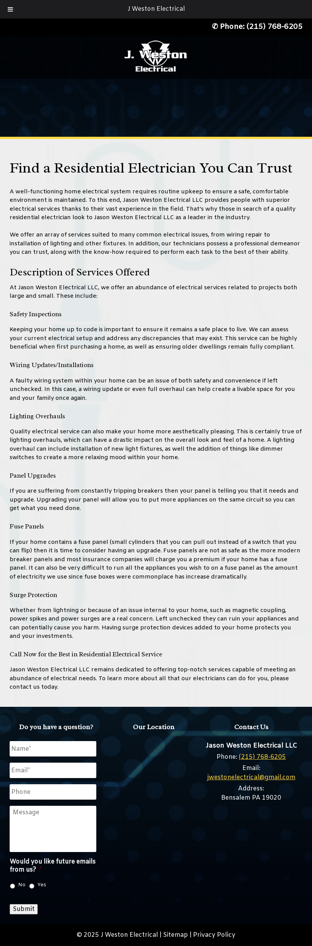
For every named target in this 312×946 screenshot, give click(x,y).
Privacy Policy (214, 935)
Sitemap (175, 935)
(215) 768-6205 (274, 27)
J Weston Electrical (156, 9)
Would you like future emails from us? (53, 866)
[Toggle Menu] (10, 9)
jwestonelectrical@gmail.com (251, 777)
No (21, 885)
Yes (41, 885)
